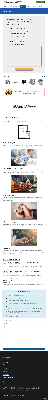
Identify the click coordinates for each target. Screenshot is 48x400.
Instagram (5, 381)
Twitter (4, 383)
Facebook (5, 380)
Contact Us (41, 6)
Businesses (29, 6)
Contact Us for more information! (24, 69)
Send (24, 348)
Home (5, 6)
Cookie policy (5, 373)
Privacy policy (5, 371)
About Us (35, 6)
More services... (27, 121)
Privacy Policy (22, 395)
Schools (23, 6)
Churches (17, 6)
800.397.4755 (6, 362)
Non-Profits (10, 6)
